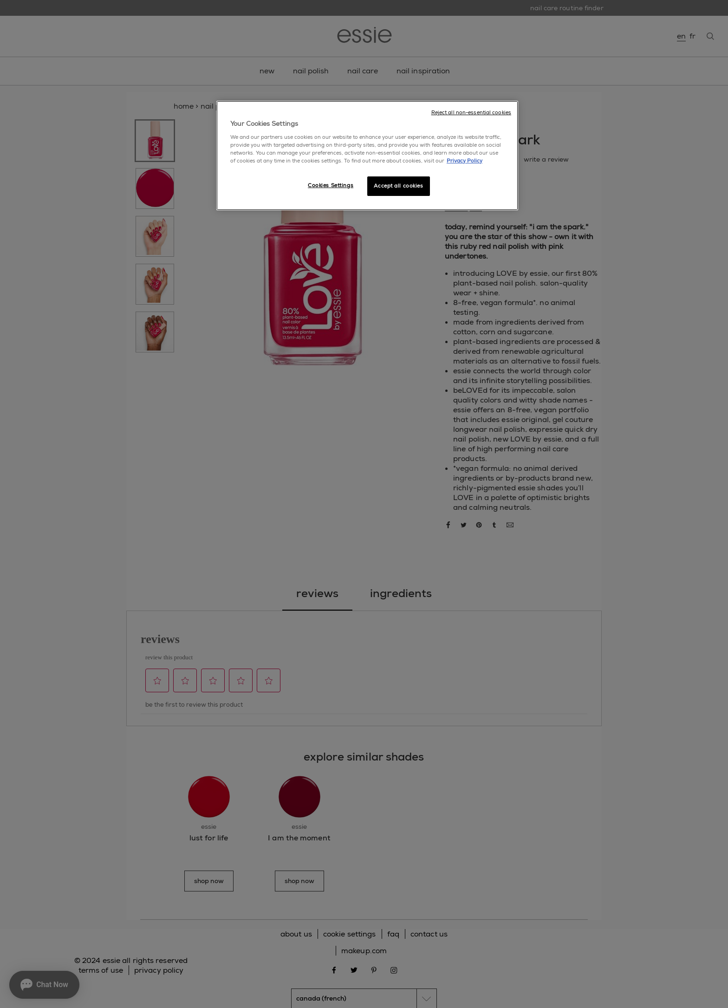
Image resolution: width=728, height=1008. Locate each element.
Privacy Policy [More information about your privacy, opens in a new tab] (464, 160)
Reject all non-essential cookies (471, 113)
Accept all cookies (398, 185)
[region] (367, 155)
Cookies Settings (330, 185)
